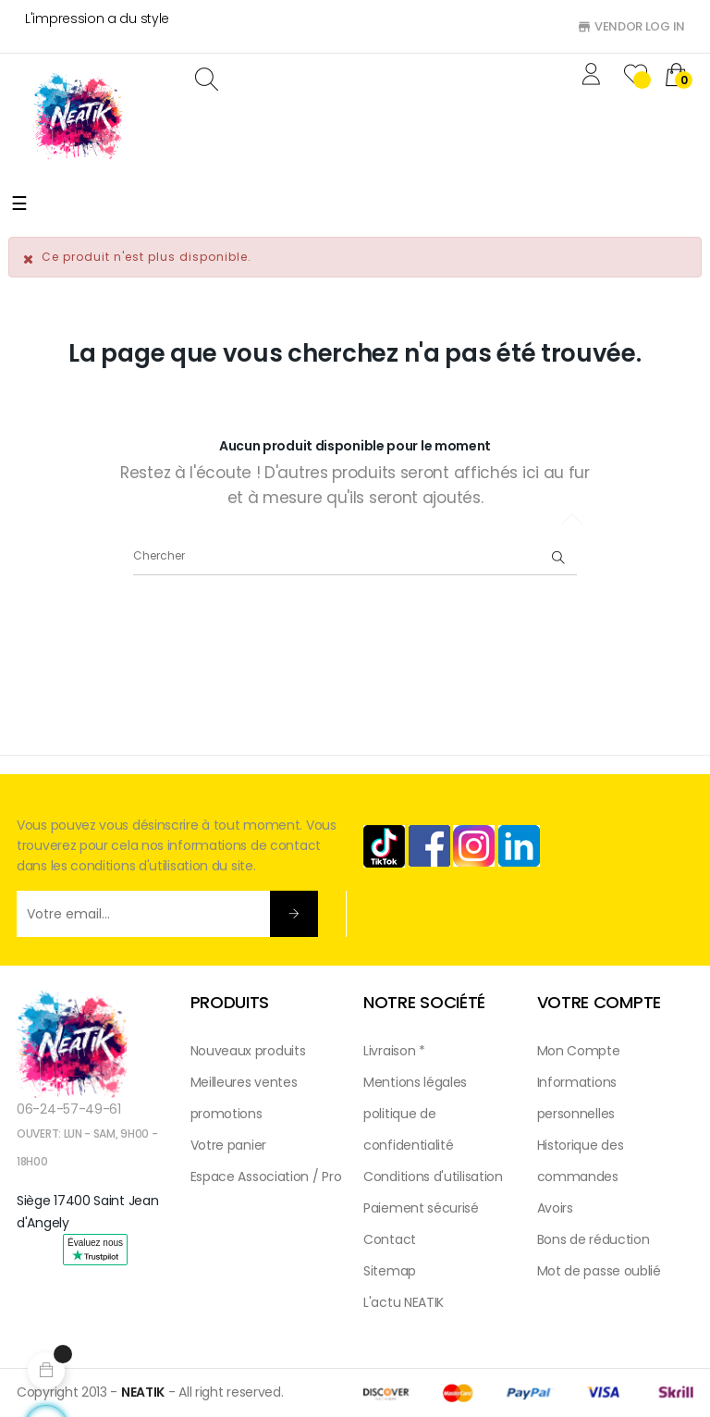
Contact (389, 1239)
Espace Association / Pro (266, 1176)
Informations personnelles (577, 1098)
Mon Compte (578, 1050)
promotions (226, 1113)
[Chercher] (355, 556)
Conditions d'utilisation (433, 1176)
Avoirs (555, 1208)
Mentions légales (415, 1082)
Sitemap (389, 1271)
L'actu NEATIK (403, 1302)
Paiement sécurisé (421, 1208)
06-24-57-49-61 (69, 1109)
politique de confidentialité (408, 1129)
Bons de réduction (593, 1239)
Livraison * (394, 1050)
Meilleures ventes (244, 1082)
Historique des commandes (580, 1161)
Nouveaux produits (248, 1050)
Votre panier (228, 1145)
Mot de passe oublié (599, 1271)
